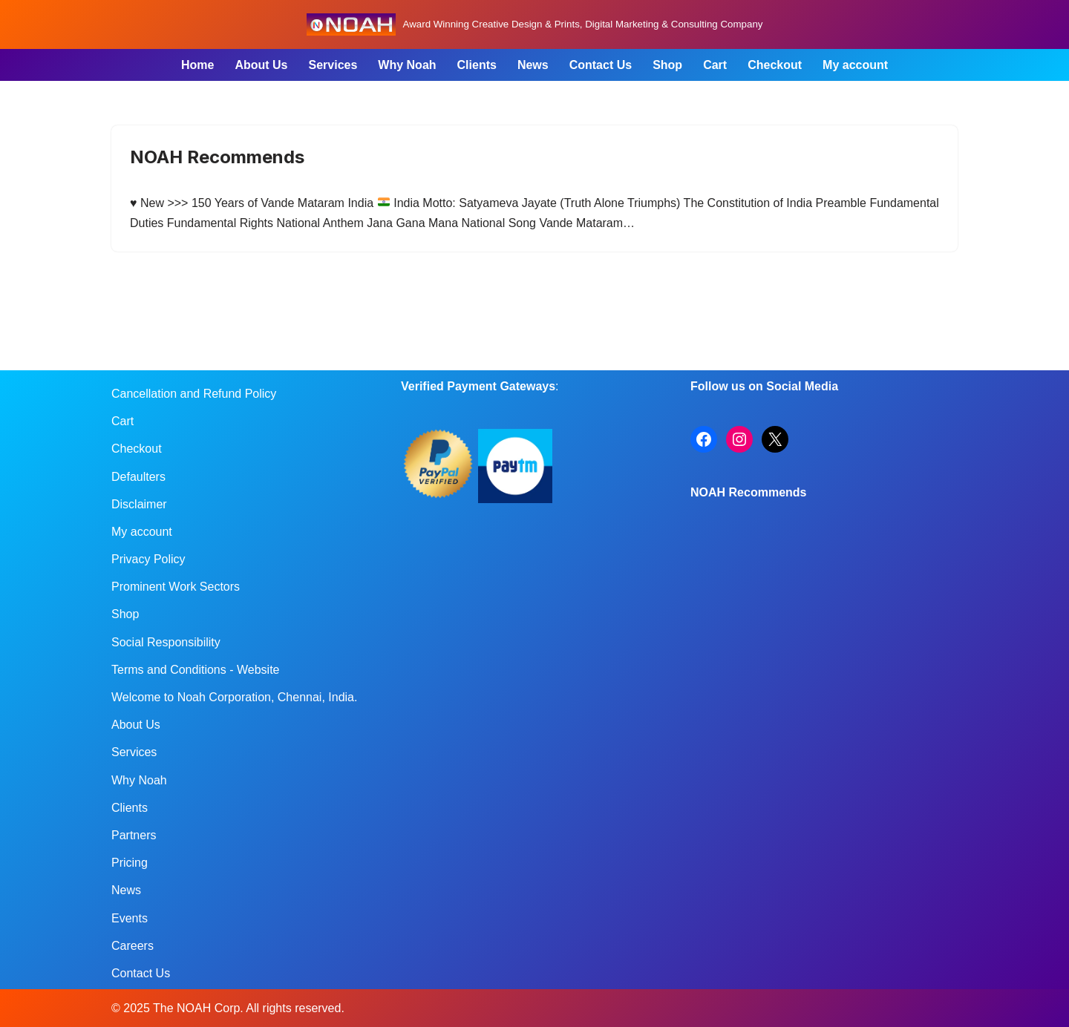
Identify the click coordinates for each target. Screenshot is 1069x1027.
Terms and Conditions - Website (195, 669)
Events (129, 918)
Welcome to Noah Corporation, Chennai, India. (234, 697)
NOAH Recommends (217, 157)
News (533, 65)
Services (332, 65)
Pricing (129, 862)
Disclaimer (139, 504)
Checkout (775, 65)
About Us (261, 65)
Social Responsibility (165, 642)
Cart (715, 65)
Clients (477, 65)
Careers (132, 945)
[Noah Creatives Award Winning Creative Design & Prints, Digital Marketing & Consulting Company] (535, 24)
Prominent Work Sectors (175, 586)
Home (197, 65)
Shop (667, 65)
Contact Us (600, 65)
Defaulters (138, 476)
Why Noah (407, 65)
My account (855, 65)
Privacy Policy (148, 559)
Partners (133, 835)
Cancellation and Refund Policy (193, 393)
